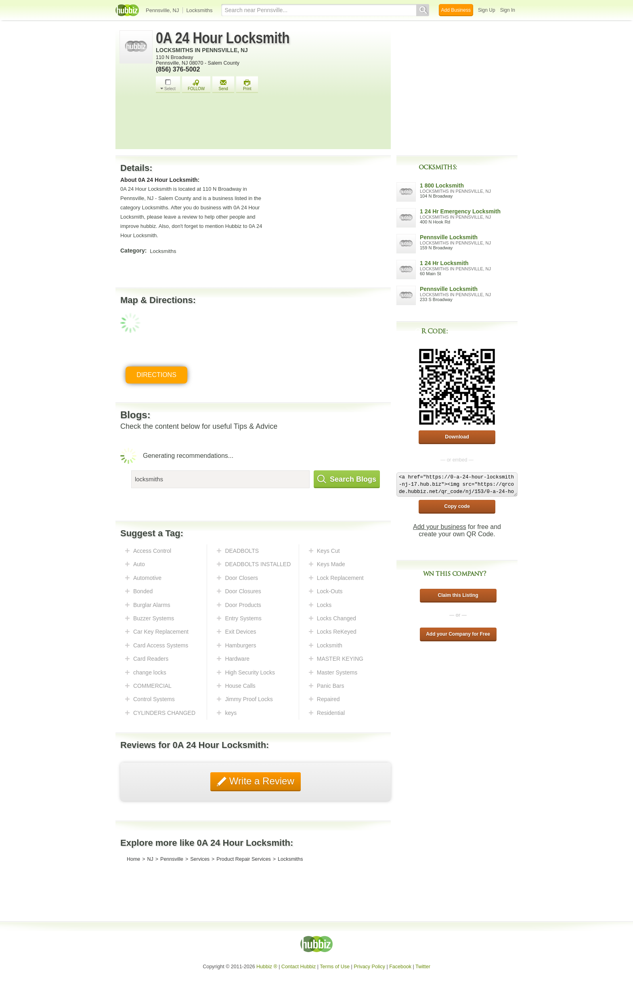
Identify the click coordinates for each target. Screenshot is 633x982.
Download (457, 437)
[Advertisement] (271, 123)
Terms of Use (335, 966)
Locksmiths (199, 10)
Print (247, 85)
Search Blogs (346, 479)
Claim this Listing (458, 595)
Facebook (400, 966)
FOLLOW (196, 85)
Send (223, 85)
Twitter (422, 966)
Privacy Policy (369, 966)
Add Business (456, 10)
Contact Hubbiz (298, 966)
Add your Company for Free (458, 634)
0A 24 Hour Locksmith (222, 38)
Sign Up (486, 10)
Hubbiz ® (266, 966)
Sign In (507, 10)
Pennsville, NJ (162, 10)
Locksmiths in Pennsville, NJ (202, 50)
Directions (156, 374)
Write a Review (260, 780)
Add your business (439, 526)
